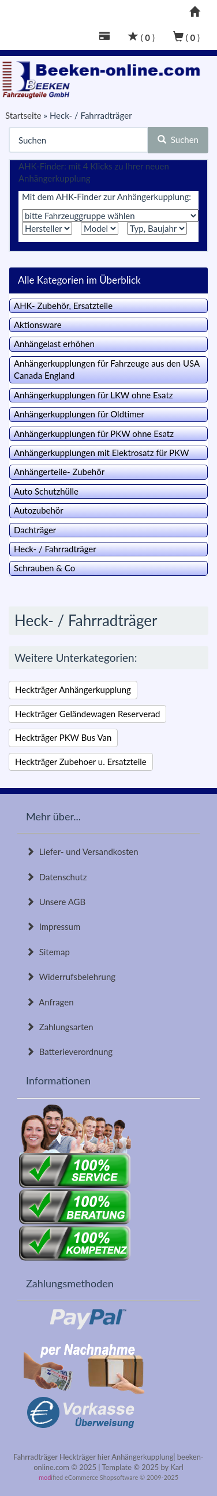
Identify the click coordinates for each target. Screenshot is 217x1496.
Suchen (178, 139)
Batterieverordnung (69, 1051)
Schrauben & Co (44, 568)
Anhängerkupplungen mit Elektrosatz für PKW (101, 452)
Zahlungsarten (59, 1027)
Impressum (53, 926)
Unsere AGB (55, 901)
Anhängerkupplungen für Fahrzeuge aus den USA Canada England (107, 369)
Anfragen (50, 1002)
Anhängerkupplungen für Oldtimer (79, 414)
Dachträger (35, 530)
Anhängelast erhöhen (54, 343)
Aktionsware (38, 324)
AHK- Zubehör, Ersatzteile (63, 305)
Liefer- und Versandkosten (82, 851)
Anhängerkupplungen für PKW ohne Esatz (94, 433)
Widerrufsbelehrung (70, 976)
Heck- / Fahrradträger (55, 549)
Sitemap (48, 952)
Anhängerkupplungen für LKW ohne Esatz (93, 395)
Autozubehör (38, 510)
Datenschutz (56, 877)
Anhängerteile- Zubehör (59, 471)
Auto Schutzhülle (46, 491)
